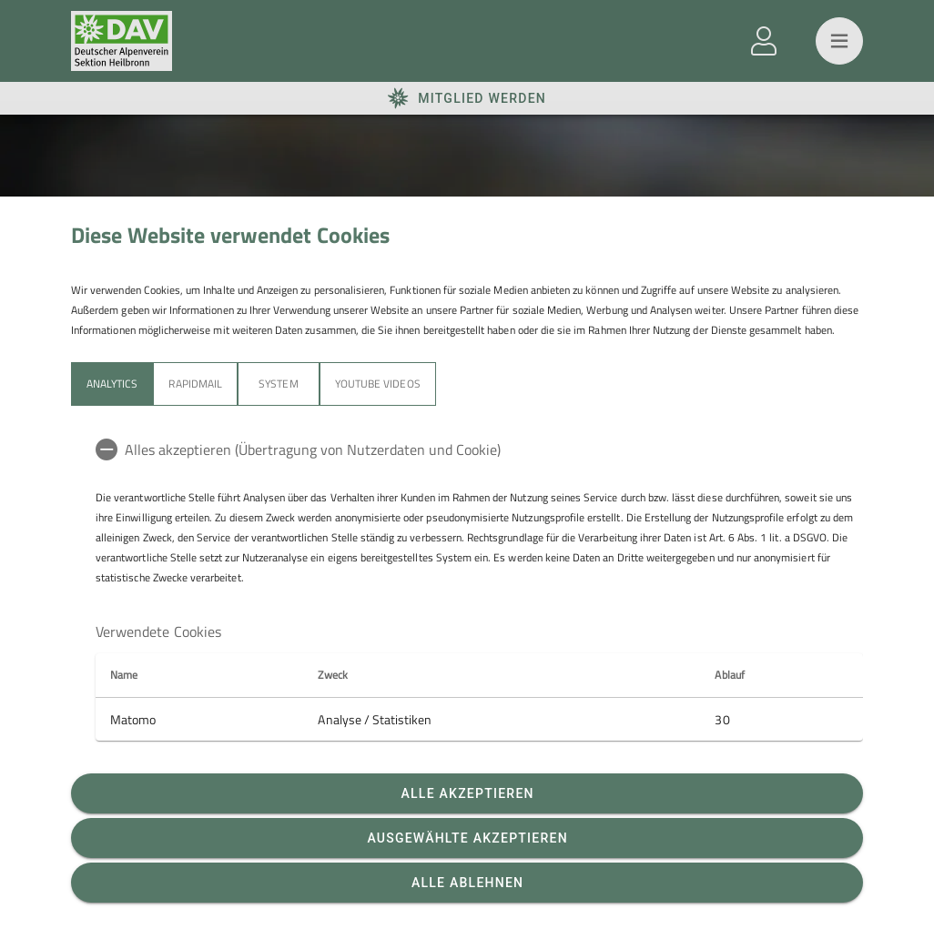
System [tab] (278, 383)
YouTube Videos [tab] (378, 383)
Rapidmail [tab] (194, 383)
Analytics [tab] (111, 383)
